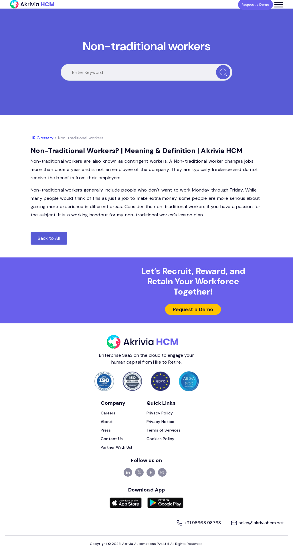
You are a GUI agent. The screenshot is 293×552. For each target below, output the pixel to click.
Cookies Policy (160, 438)
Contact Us (112, 438)
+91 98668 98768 (199, 523)
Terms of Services (163, 430)
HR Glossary (42, 137)
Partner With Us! (116, 447)
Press (106, 430)
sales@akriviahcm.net (257, 523)
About (107, 421)
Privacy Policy (159, 413)
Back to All (49, 238)
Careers (108, 413)
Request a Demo (193, 309)
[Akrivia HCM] (32, 4)
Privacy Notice (160, 421)
